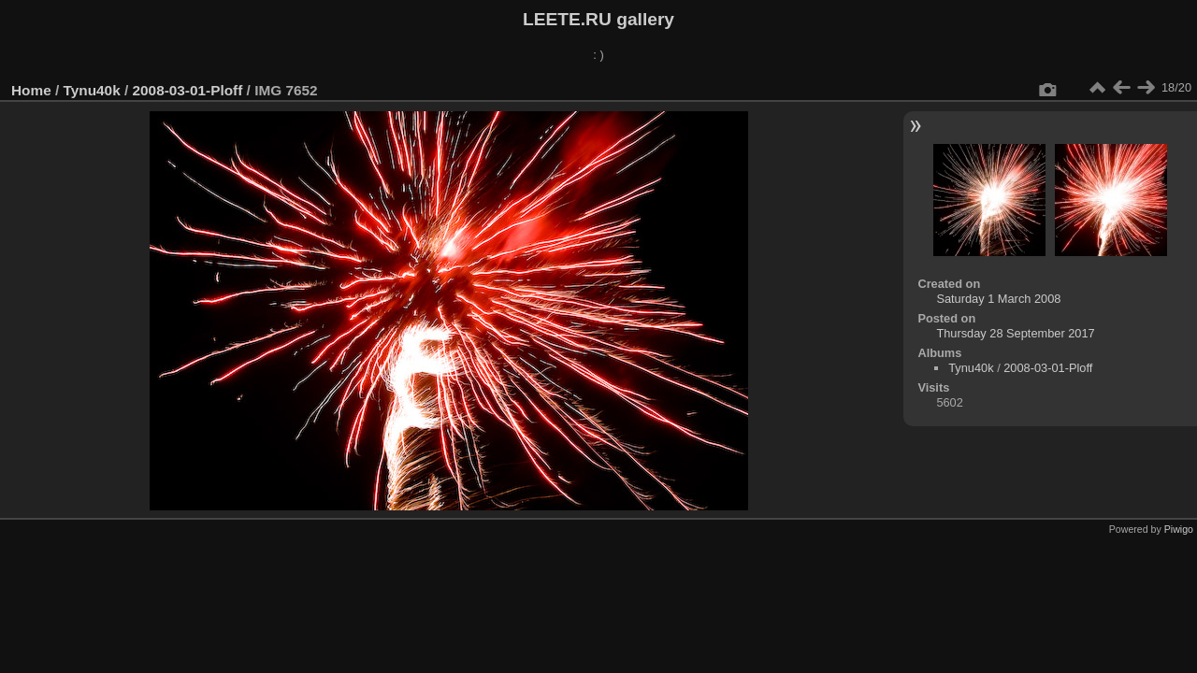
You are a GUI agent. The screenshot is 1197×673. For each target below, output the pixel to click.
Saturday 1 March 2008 (998, 299)
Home (31, 90)
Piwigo (1178, 529)
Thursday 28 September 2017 (1015, 333)
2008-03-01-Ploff (188, 90)
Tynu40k (92, 90)
